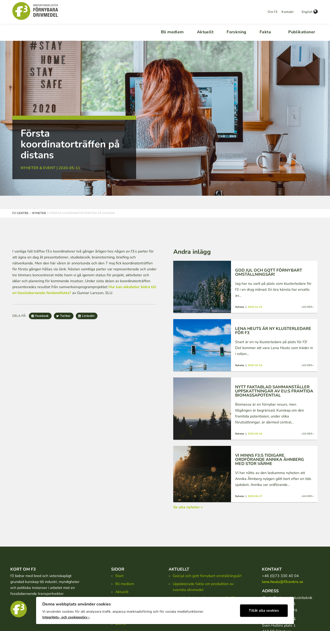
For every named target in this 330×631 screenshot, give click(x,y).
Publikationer (301, 32)
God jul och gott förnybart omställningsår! (207, 575)
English (310, 12)
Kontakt (287, 12)
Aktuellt (205, 32)
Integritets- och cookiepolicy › (65, 615)
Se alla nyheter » (188, 507)
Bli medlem (172, 32)
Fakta (265, 32)
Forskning (236, 32)
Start (119, 575)
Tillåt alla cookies (264, 609)
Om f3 (272, 12)
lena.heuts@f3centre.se (282, 581)
